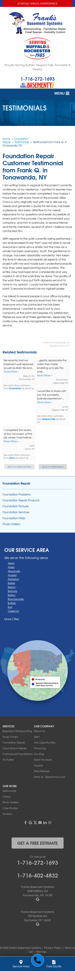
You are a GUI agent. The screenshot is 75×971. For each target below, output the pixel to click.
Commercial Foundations (18, 754)
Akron (12, 457)
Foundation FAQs (14, 518)
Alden (11, 567)
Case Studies (10, 808)
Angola (12, 575)
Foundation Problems (16, 494)
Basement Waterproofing (17, 731)
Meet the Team (43, 759)
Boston (12, 595)
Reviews (7, 813)
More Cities (11, 619)
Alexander (14, 571)
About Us (39, 731)
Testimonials (9, 791)
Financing (40, 748)
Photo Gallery (11, 524)
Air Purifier (8, 759)
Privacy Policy (52, 948)
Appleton (13, 579)
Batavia (12, 591)
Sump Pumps (10, 736)
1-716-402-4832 (37, 875)
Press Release (41, 771)
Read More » (11, 371)
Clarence (13, 611)
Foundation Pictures (16, 506)
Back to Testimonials (52, 466)
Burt (10, 607)
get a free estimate (37, 843)
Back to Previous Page (19, 466)
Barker (11, 583)
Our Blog (39, 754)
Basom (12, 587)
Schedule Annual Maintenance (37, 3)
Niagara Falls (48, 419)
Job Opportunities (44, 742)
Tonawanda (15, 388)
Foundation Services (16, 512)
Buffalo (12, 603)
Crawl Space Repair (15, 748)
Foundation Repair (16, 483)
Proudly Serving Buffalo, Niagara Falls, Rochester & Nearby (37, 67)
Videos (7, 796)
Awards (38, 765)
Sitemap (41, 952)
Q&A (37, 736)
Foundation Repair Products (21, 500)
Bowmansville (16, 599)
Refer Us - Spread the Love (49, 776)
